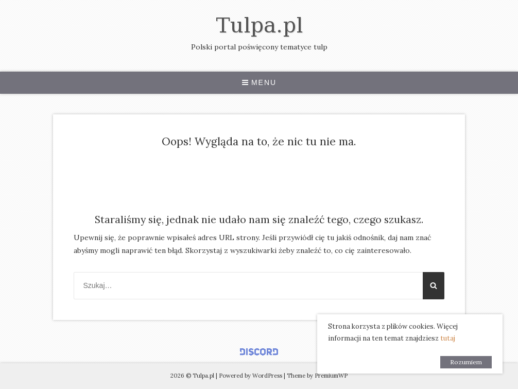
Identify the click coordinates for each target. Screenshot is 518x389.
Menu (259, 82)
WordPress (267, 375)
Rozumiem (466, 362)
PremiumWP (331, 375)
